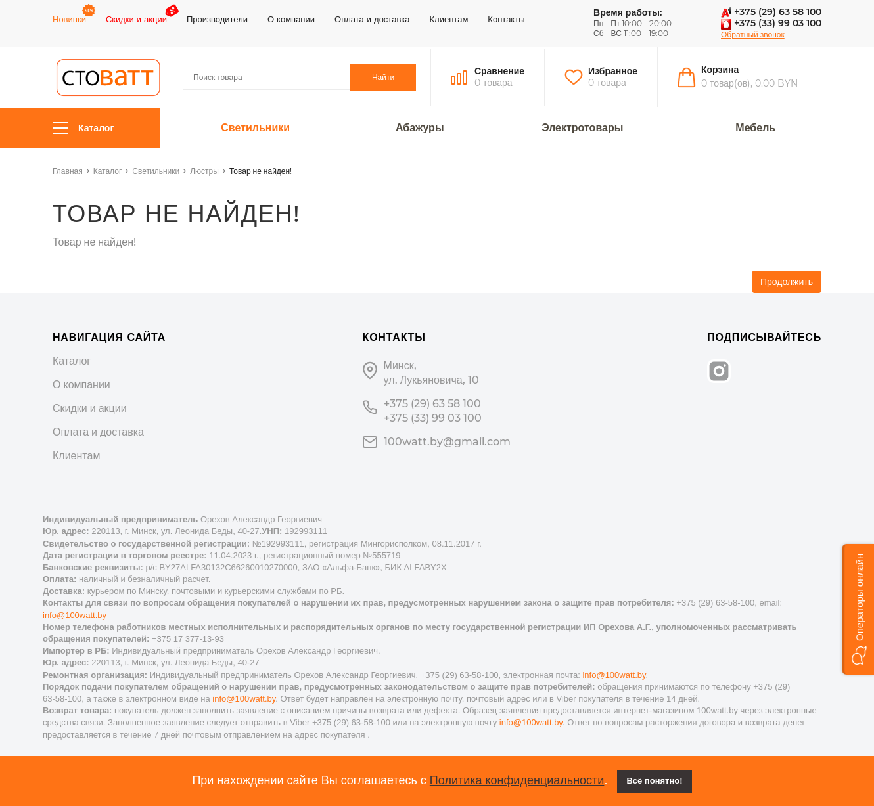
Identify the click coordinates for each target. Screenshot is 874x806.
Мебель (755, 128)
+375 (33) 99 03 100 (771, 23)
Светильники (255, 128)
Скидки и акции (136, 19)
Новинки (69, 19)
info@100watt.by (74, 615)
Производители (217, 19)
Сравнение (499, 71)
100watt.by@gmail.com (447, 442)
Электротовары (582, 128)
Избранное (612, 71)
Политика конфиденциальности (517, 780)
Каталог (83, 128)
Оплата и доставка (371, 19)
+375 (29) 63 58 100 (771, 12)
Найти (383, 77)
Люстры (204, 171)
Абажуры (420, 128)
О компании (291, 19)
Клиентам (449, 19)
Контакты (506, 19)
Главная (68, 171)
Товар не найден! (260, 171)
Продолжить (786, 282)
